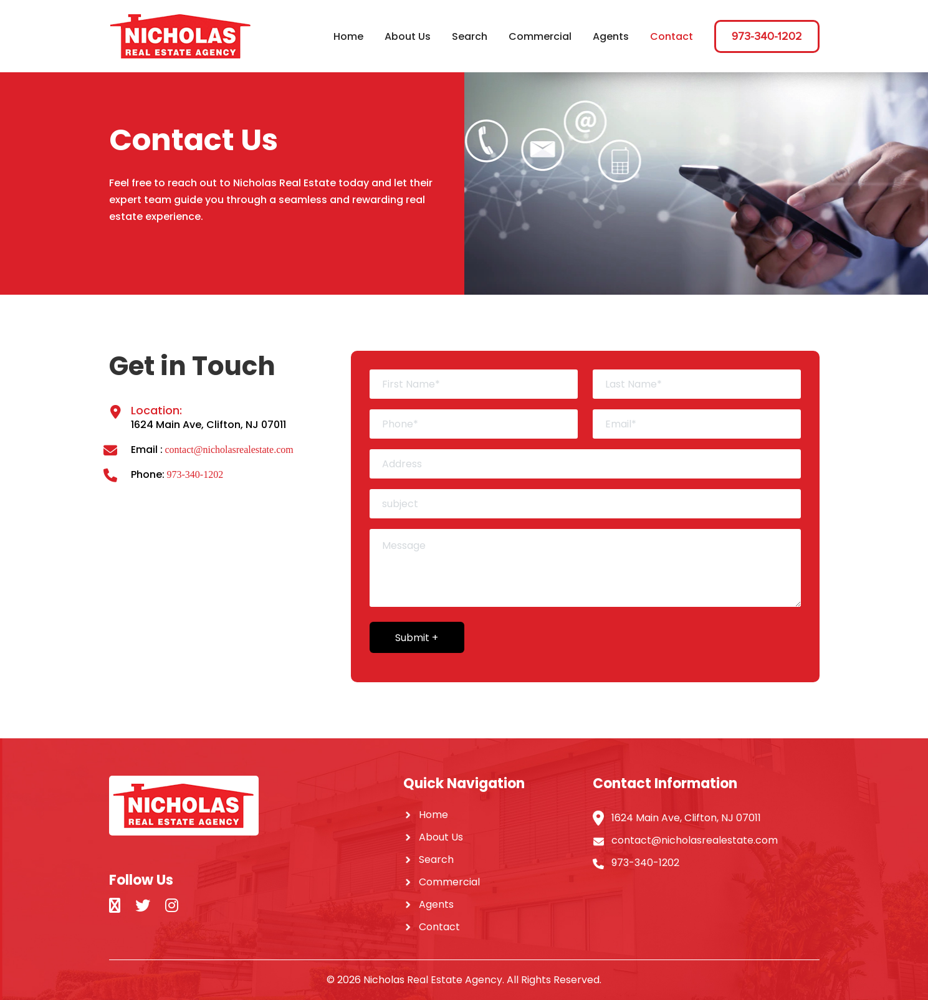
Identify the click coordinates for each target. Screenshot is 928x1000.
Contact (671, 36)
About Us (408, 36)
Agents (611, 36)
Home (348, 36)
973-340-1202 (767, 36)
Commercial (540, 36)
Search (469, 36)
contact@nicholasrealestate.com (229, 449)
